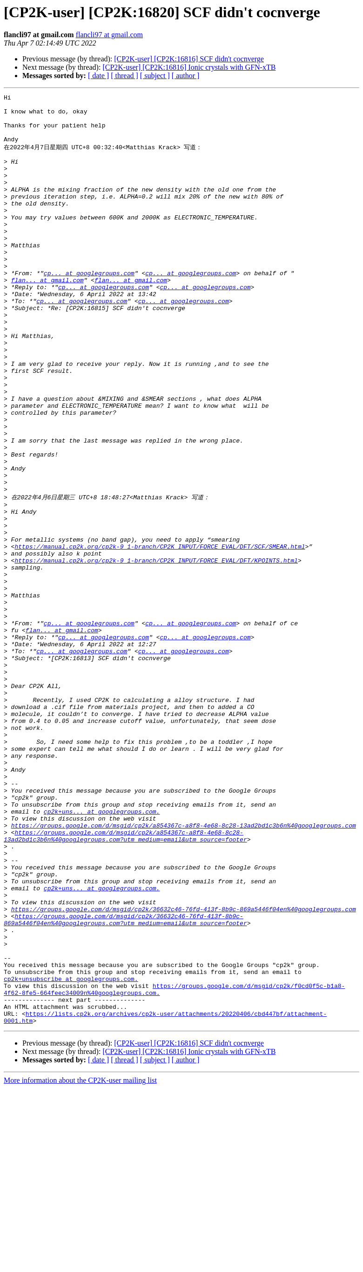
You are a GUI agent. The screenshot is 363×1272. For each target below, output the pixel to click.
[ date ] (98, 76)
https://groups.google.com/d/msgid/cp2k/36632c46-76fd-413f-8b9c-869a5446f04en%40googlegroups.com (183, 1070)
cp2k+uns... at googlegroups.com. (102, 953)
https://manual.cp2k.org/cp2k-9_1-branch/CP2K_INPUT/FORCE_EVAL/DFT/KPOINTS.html (155, 652)
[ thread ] (124, 76)
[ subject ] (155, 76)
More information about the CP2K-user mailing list (80, 1264)
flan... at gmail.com (47, 316)
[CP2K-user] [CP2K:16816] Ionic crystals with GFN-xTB (189, 67)
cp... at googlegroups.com (89, 308)
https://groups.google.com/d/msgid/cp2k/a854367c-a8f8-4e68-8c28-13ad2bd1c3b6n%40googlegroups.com (183, 970)
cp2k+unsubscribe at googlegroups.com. (71, 1154)
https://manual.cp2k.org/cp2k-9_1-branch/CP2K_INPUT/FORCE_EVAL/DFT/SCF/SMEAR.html (159, 635)
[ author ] (186, 76)
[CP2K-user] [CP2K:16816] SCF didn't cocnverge (189, 59)
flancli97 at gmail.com (109, 35)
